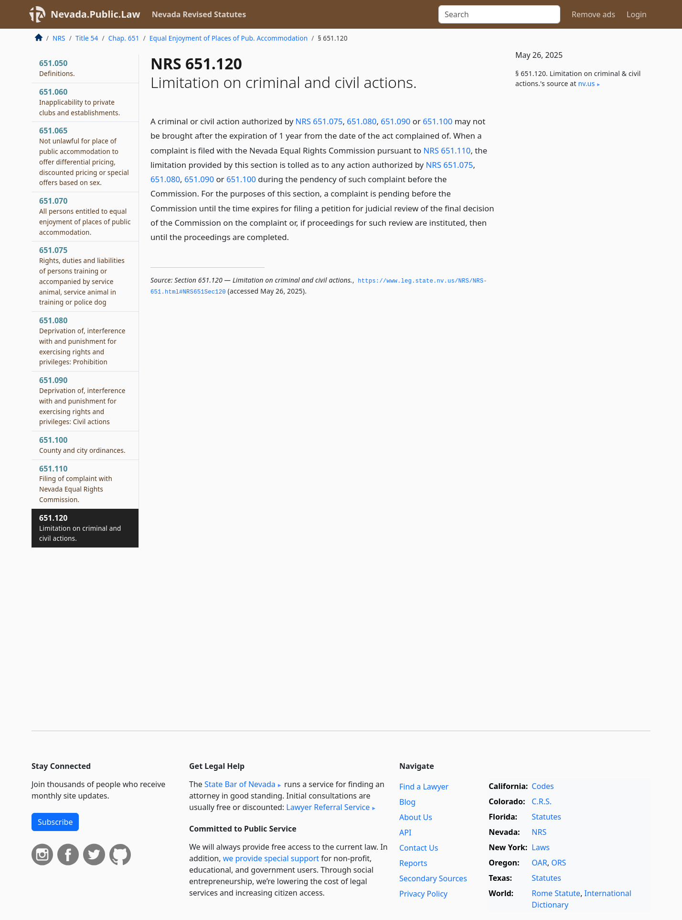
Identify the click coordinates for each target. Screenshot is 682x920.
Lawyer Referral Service (328, 807)
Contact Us (418, 848)
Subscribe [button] (55, 822)
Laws (541, 847)
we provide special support (271, 858)
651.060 (79, 102)
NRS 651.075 (319, 121)
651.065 (84, 156)
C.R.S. (542, 801)
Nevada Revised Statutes (199, 14)
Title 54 (86, 38)
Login (637, 14)
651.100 (437, 121)
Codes (543, 786)
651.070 (85, 216)
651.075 (82, 276)
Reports (413, 863)
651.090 (395, 121)
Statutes (546, 816)
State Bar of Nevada (240, 784)
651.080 (361, 121)
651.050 (57, 68)
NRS (59, 38)
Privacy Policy (423, 893)
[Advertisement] (578, 254)
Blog (407, 802)
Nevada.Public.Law (95, 14)
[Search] (499, 14)
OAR (539, 862)
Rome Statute (556, 893)
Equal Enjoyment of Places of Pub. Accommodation (228, 38)
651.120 (80, 528)
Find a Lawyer (423, 786)
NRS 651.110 (447, 150)
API (405, 832)
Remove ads (593, 14)
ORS (558, 862)
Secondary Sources (433, 878)
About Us (415, 817)
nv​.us (586, 83)
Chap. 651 (123, 38)
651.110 (75, 483)
